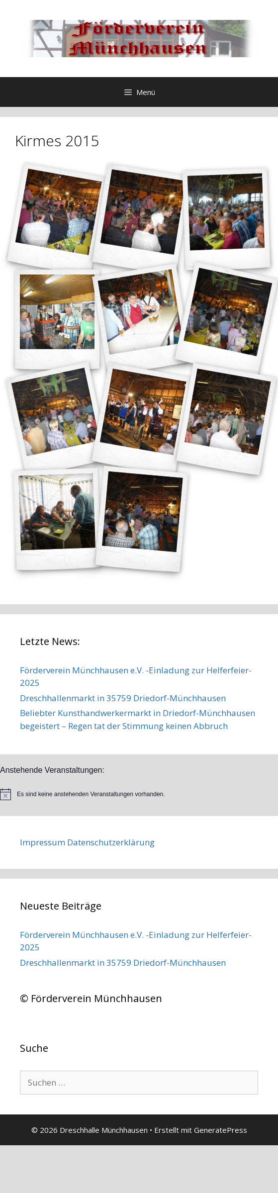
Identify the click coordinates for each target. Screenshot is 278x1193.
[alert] (139, 794)
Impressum (42, 842)
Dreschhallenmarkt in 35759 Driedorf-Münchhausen (123, 698)
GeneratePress (220, 1130)
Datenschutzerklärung (111, 842)
